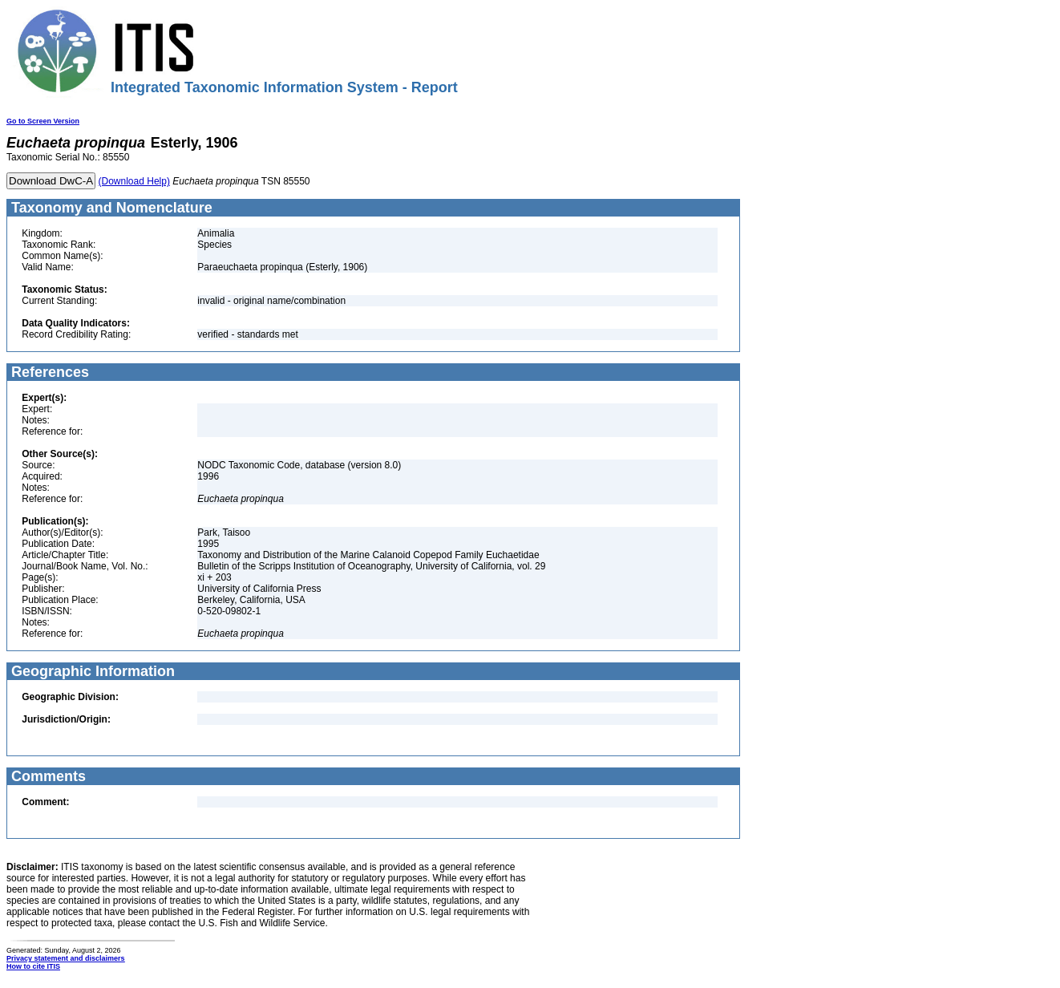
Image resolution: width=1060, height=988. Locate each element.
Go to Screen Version (42, 121)
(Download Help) (134, 181)
